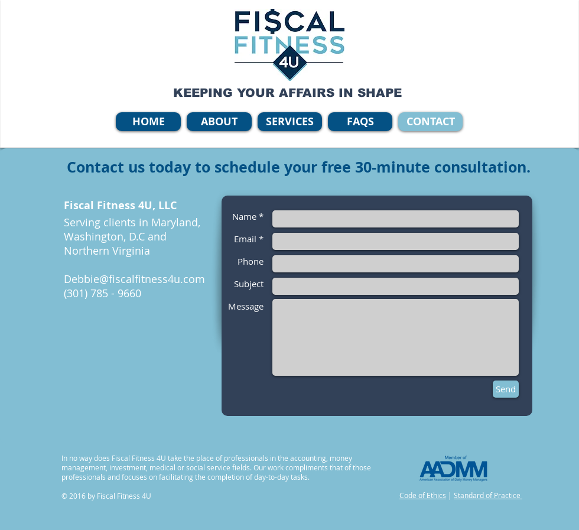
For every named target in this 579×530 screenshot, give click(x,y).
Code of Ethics (422, 495)
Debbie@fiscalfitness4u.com (134, 279)
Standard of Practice (488, 495)
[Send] (506, 389)
